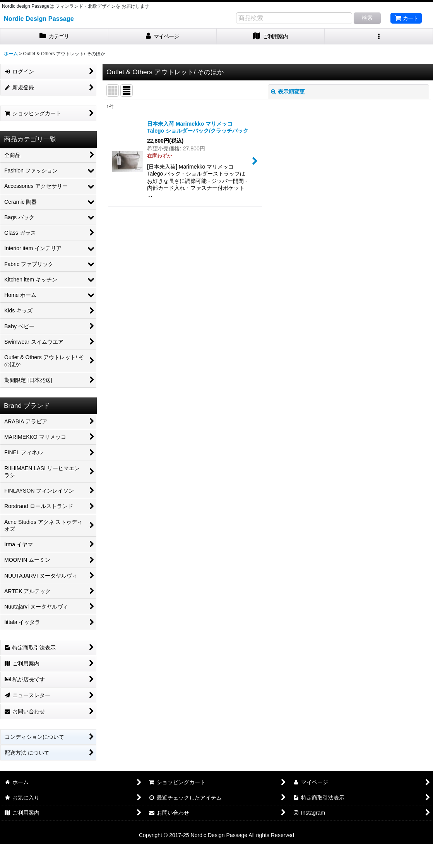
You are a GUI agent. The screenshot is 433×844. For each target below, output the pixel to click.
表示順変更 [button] (288, 92)
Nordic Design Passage (39, 18)
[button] (379, 36)
